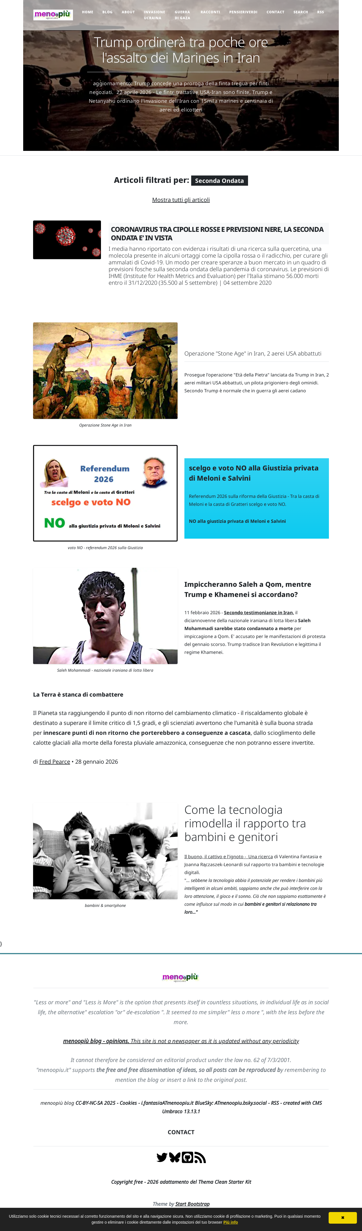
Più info (230, 1222)
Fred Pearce (54, 761)
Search (301, 12)
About (128, 12)
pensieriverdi (243, 12)
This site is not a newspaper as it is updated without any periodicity (181, 1041)
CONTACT (181, 1132)
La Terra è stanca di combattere (78, 694)
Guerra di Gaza (182, 15)
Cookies (128, 1102)
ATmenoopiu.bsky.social (241, 1102)
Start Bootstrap (192, 1203)
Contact (276, 12)
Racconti (210, 12)
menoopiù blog (80, 1102)
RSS (320, 12)
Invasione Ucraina (154, 15)
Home (87, 12)
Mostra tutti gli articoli (181, 200)
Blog (107, 12)
